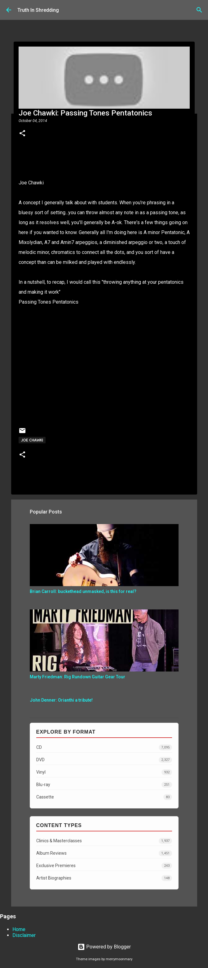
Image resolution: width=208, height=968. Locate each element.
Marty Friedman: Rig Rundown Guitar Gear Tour (77, 676)
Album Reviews (104, 853)
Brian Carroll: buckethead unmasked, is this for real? (83, 591)
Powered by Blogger (104, 947)
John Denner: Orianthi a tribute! (61, 700)
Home (18, 929)
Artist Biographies (104, 878)
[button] (22, 133)
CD (104, 747)
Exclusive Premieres (104, 866)
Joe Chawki (31, 183)
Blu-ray (104, 785)
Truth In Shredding (38, 10)
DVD (104, 760)
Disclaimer (24, 935)
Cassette (104, 797)
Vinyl (104, 772)
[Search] (199, 9)
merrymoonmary (119, 959)
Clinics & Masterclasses (104, 841)
